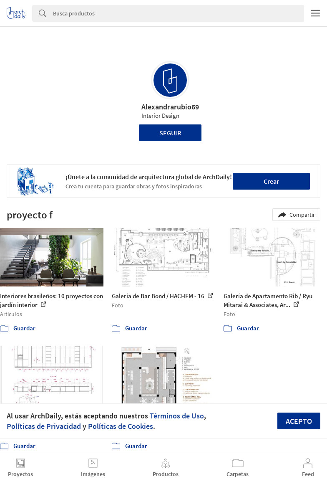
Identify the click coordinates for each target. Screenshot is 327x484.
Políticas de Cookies (120, 426)
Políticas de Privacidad (44, 426)
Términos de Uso (177, 416)
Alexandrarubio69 (170, 106)
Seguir (170, 133)
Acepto (299, 421)
